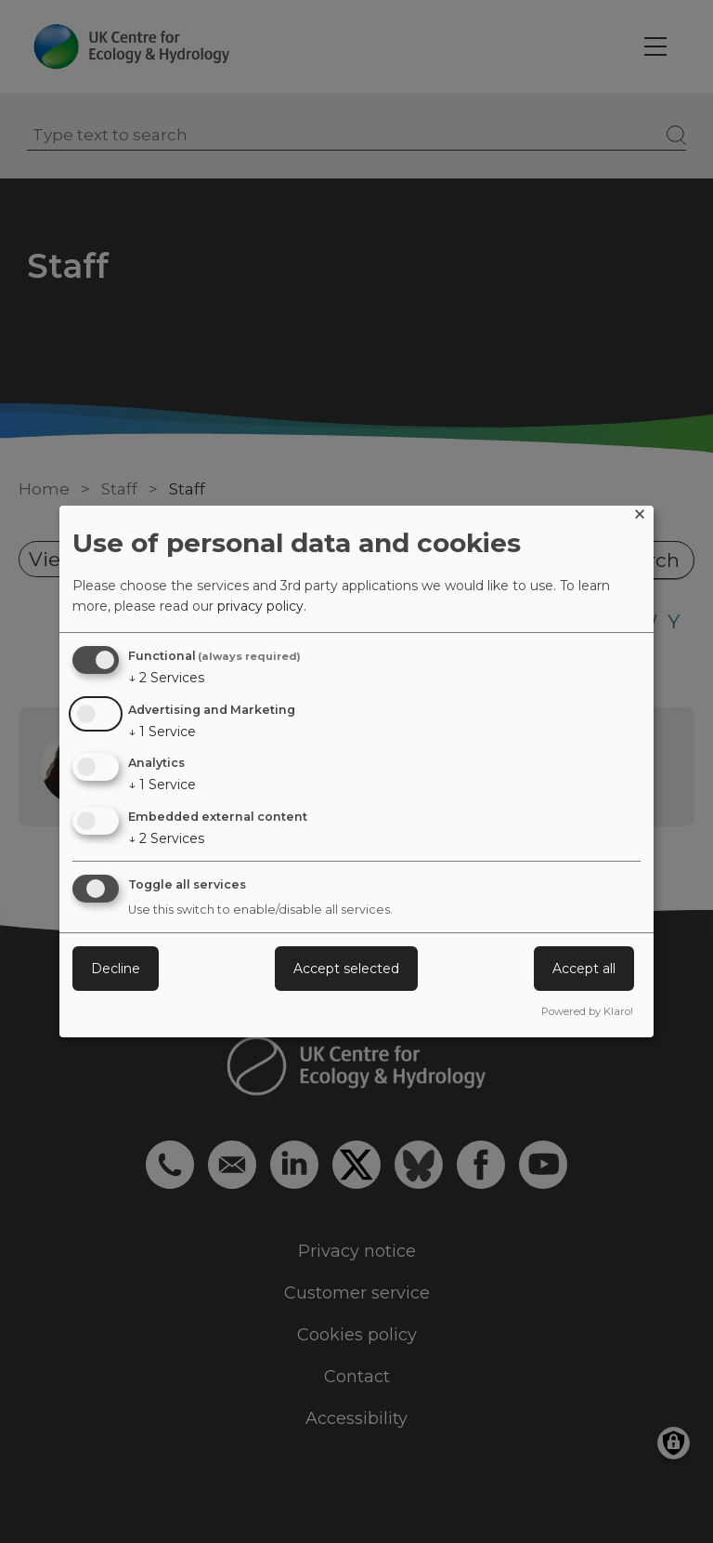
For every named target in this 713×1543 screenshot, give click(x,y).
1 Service (162, 731)
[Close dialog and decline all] (640, 517)
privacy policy (260, 606)
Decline (115, 968)
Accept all (584, 968)
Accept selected (346, 968)
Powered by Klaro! (587, 1011)
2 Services (166, 677)
